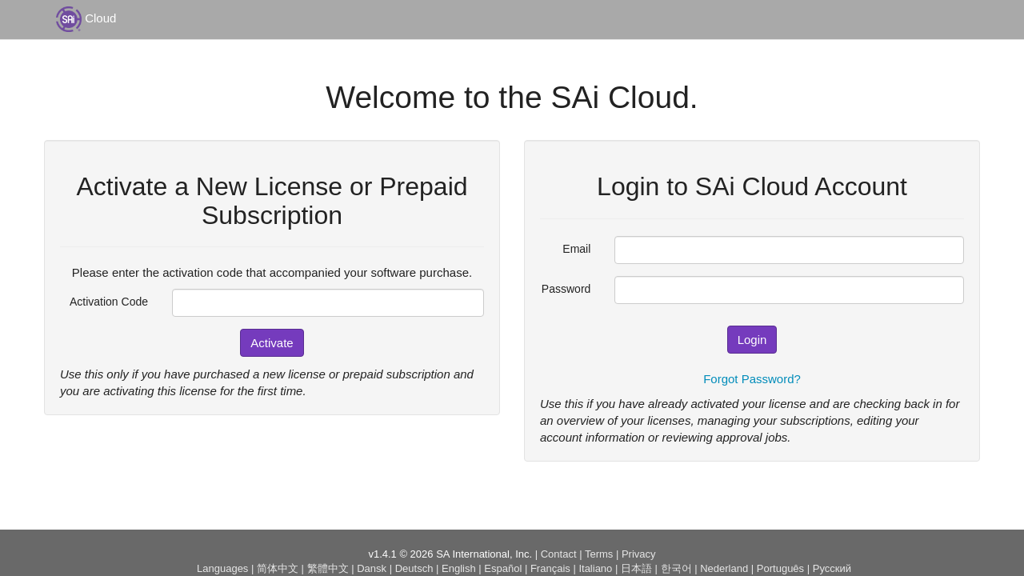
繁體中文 (328, 568)
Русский (832, 568)
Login (752, 339)
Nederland (724, 568)
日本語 (636, 568)
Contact (559, 554)
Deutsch (414, 568)
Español (503, 568)
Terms (599, 554)
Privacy (639, 554)
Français (550, 568)
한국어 (676, 568)
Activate (271, 343)
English (459, 568)
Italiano (595, 568)
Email (576, 248)
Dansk (371, 568)
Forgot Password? (752, 379)
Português (780, 568)
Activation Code (109, 301)
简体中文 (277, 568)
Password (566, 288)
